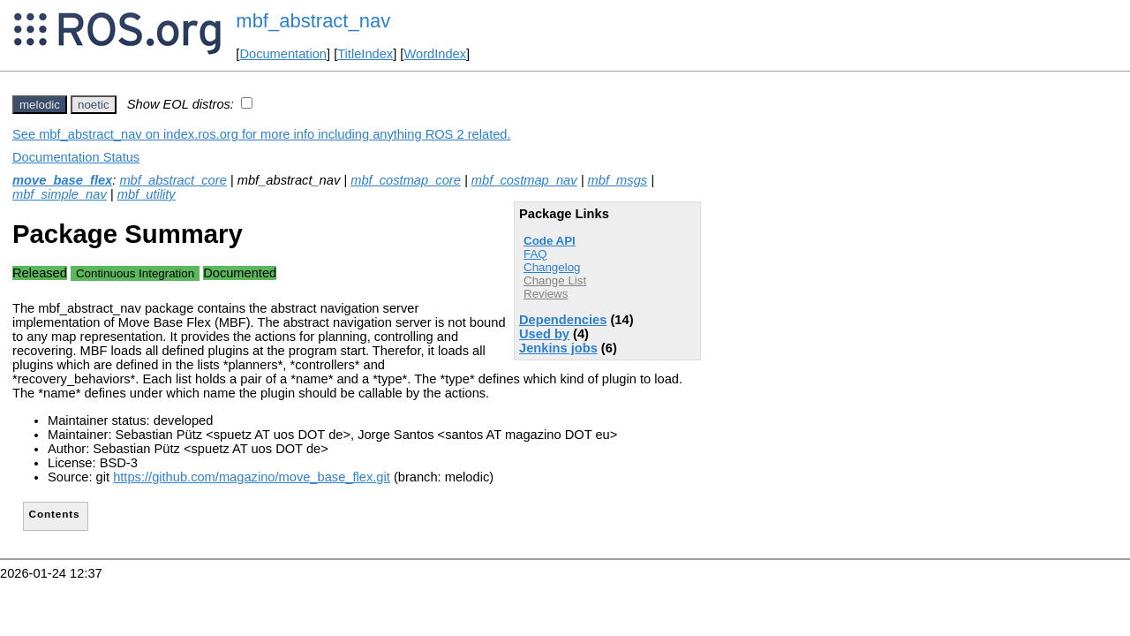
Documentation (283, 54)
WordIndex (434, 54)
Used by (544, 334)
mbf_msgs (618, 180)
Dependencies (562, 320)
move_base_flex (62, 180)
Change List (555, 280)
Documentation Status (75, 157)
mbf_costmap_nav (524, 180)
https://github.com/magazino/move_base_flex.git (251, 477)
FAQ (535, 254)
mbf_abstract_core (172, 180)
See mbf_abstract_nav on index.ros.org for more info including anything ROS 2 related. (261, 134)
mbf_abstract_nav (313, 21)
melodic (39, 104)
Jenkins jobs (558, 348)
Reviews (546, 293)
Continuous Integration (135, 273)
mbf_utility (146, 194)
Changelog (552, 267)
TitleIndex (365, 54)
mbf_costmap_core (405, 180)
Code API (550, 240)
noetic (93, 104)
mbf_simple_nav (59, 194)
